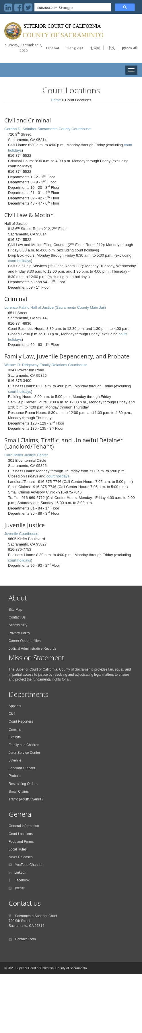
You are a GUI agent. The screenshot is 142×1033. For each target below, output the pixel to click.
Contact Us (17, 617)
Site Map (15, 610)
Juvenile (15, 760)
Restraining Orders (23, 784)
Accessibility (18, 625)
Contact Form (25, 939)
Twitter (19, 888)
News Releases (20, 857)
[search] (72, 8)
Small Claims (19, 792)
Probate (15, 776)
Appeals (15, 706)
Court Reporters (21, 721)
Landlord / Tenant (22, 768)
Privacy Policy (19, 633)
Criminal (15, 729)
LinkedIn (20, 873)
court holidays (19, 261)
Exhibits (15, 737)
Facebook (21, 880)
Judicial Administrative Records (32, 649)
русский (130, 47)
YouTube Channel (28, 865)
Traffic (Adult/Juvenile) (26, 799)
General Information (24, 826)
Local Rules (18, 849)
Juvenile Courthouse (21, 534)
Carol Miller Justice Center (26, 455)
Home (56, 100)
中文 (111, 47)
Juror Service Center (24, 753)
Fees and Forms (21, 842)
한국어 (95, 47)
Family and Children (24, 745)
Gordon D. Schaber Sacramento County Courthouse (47, 129)
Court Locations (21, 834)
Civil (12, 714)
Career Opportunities (24, 641)
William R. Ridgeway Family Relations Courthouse (45, 365)
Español (52, 48)
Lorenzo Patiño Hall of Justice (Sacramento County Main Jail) (55, 307)
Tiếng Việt (74, 48)
